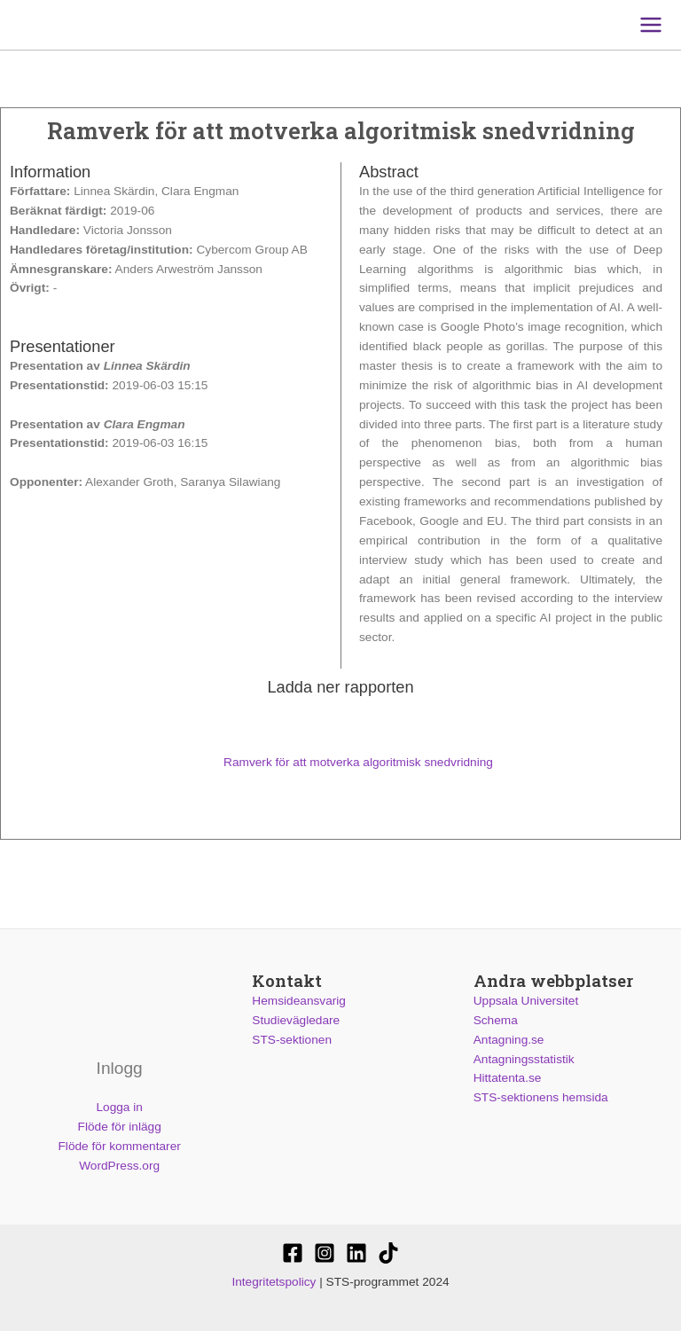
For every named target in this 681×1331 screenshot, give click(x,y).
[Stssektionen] (388, 1253)
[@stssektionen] (324, 1253)
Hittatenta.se (508, 1077)
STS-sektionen (292, 1039)
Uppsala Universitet (526, 1000)
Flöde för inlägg (119, 1126)
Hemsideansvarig (299, 1000)
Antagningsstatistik (524, 1059)
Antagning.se (509, 1039)
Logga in (119, 1107)
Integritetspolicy (273, 1281)
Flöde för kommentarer (120, 1146)
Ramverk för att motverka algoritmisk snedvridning (340, 762)
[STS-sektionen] (292, 1253)
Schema (496, 1020)
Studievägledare (296, 1020)
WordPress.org (119, 1165)
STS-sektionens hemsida (541, 1097)
